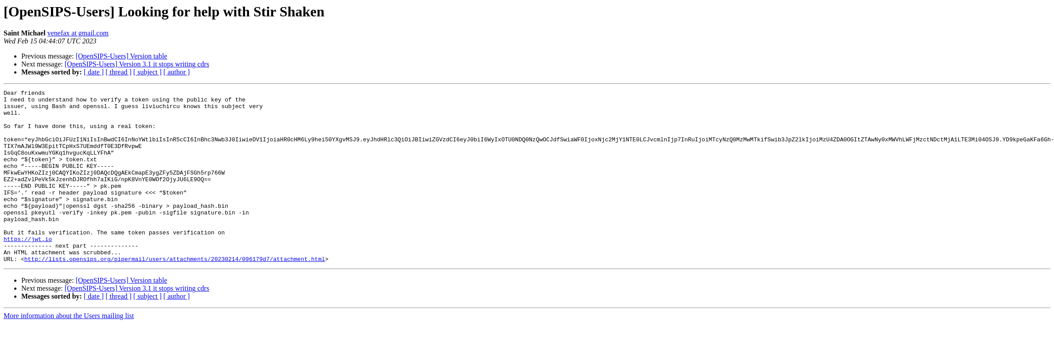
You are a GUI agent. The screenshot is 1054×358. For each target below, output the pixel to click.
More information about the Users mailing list (69, 350)
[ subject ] (147, 72)
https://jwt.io (28, 269)
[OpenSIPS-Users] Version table (121, 56)
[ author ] (176, 72)
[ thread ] (118, 72)
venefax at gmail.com (78, 33)
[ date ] (94, 72)
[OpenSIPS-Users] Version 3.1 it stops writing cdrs (137, 64)
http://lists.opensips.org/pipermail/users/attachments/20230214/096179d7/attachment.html (174, 293)
